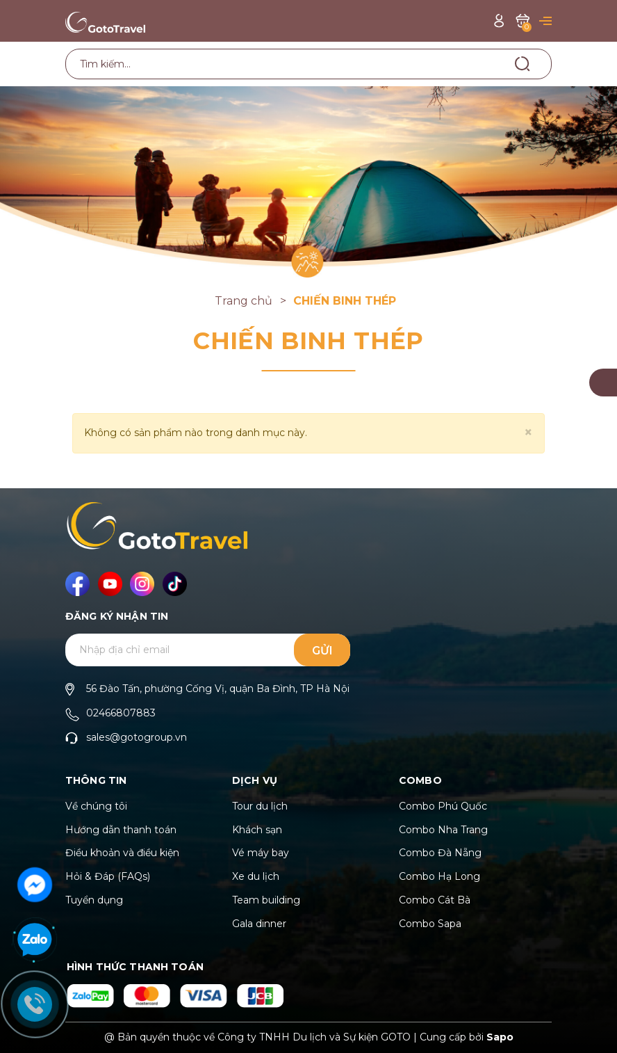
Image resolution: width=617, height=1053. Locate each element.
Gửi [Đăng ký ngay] (322, 650)
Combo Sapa (430, 923)
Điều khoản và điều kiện (122, 852)
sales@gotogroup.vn (136, 737)
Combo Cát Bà (434, 900)
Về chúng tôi (96, 806)
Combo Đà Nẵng (440, 852)
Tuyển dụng (94, 900)
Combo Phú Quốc (443, 806)
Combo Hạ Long (439, 876)
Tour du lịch (260, 806)
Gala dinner (259, 923)
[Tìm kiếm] (522, 63)
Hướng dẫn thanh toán (120, 829)
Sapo (499, 1037)
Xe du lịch (255, 876)
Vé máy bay (260, 852)
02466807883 (121, 713)
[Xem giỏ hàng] (522, 20)
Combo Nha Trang (443, 829)
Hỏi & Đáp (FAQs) (107, 876)
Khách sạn (257, 829)
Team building (266, 900)
